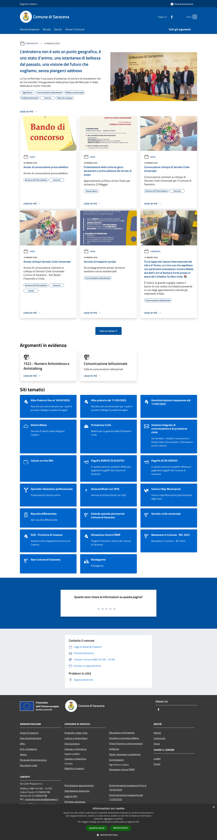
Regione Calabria (28, 4)
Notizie (157, 733)
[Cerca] (193, 16)
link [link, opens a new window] (137, 822)
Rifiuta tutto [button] (120, 828)
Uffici (22, 743)
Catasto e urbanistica (75, 759)
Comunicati (31, 43)
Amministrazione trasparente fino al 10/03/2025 (127, 787)
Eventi (157, 764)
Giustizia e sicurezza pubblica (124, 738)
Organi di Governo (29, 733)
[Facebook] (167, 17)
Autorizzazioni (116, 760)
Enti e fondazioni (28, 749)
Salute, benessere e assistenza (124, 754)
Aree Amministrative (30, 738)
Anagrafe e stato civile (75, 733)
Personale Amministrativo (33, 760)
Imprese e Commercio (75, 749)
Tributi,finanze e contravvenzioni (126, 743)
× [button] (213, 807)
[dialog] (108, 822)
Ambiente (114, 749)
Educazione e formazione (122, 732)
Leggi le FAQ (70, 796)
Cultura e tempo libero (75, 738)
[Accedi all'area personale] (182, 4)
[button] (108, 834)
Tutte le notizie (108, 331)
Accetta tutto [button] (96, 828)
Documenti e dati (28, 765)
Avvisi (29, 157)
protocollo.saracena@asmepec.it (41, 799)
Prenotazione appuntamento (79, 785)
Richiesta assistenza (74, 801)
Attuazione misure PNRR (122, 769)
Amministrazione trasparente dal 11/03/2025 (126, 797)
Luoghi (157, 758)
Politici (23, 754)
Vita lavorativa (71, 743)
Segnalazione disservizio (76, 791)
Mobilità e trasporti (74, 768)
